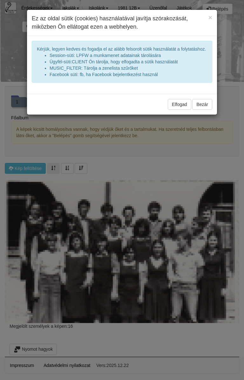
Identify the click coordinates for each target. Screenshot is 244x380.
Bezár (202, 104)
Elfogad (179, 104)
